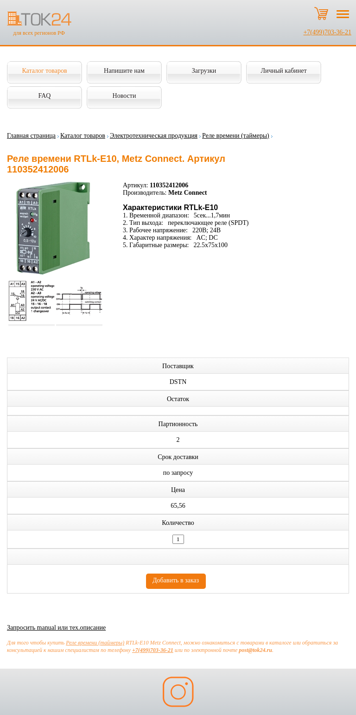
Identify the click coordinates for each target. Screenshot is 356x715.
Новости (124, 95)
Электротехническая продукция (153, 135)
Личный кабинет (283, 70)
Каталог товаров (44, 70)
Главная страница (31, 135)
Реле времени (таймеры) (235, 135)
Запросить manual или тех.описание (56, 627)
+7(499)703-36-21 (327, 32)
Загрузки (204, 70)
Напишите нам (124, 70)
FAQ (44, 95)
